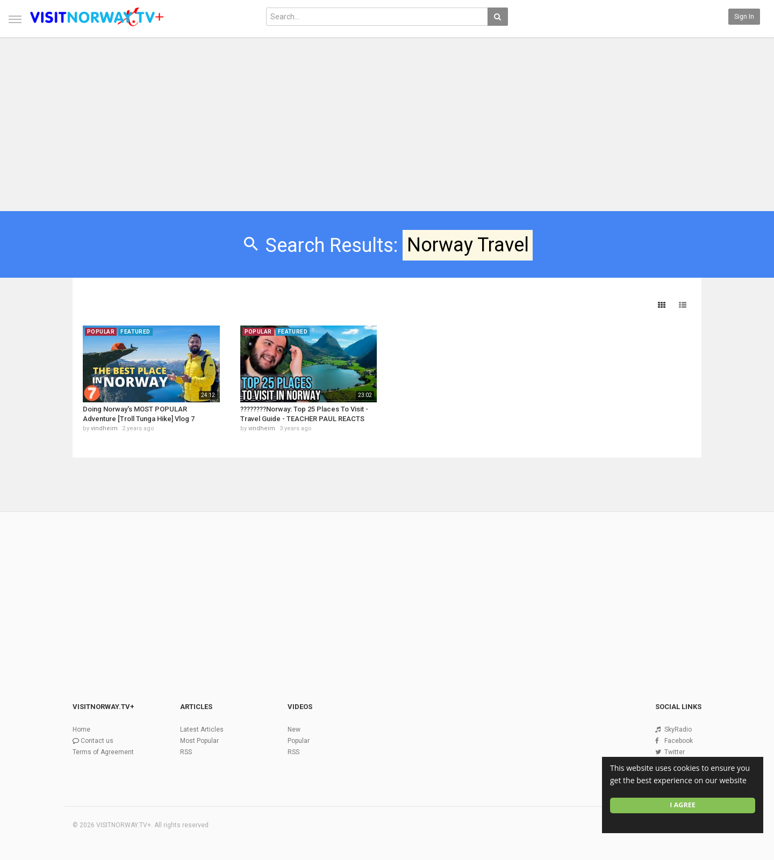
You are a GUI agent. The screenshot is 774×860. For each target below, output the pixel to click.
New (294, 729)
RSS (186, 752)
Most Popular (199, 741)
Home (81, 729)
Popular (299, 741)
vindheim (104, 428)
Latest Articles (202, 729)
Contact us (97, 741)
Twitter (674, 752)
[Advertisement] (387, 119)
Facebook (678, 741)
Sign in (744, 16)
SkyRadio (678, 729)
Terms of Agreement (103, 752)
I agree (683, 805)
